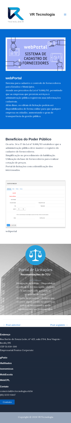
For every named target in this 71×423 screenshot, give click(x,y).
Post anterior (12, 325)
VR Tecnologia (42, 14)
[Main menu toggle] (65, 14)
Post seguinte (59, 325)
